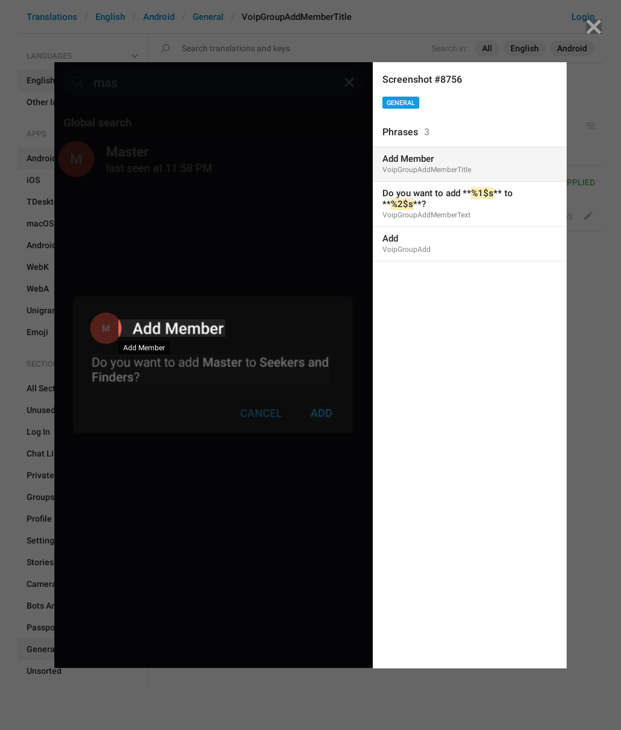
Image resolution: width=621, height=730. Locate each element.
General (401, 103)
